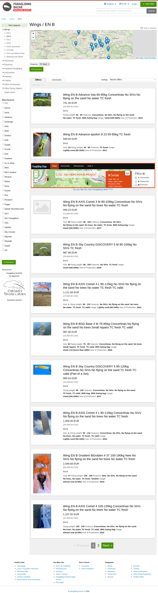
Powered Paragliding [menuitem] (13, 68)
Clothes (136, 569)
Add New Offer (22, 571)
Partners (59, 571)
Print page (60, 582)
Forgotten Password (30, 569)
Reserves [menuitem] (9, 64)
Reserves (111, 571)
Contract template (23, 577)
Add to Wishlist (148, 28)
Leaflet (139, 58)
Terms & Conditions (63, 566)
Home (3, 19)
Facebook (85, 566)
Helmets (136, 566)
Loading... (94, 45)
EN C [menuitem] (9, 40)
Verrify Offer (21, 574)
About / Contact (62, 574)
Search (152, 11)
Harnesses (112, 569)
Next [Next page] (106, 545)
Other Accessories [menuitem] (12, 84)
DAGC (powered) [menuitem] (13, 47)
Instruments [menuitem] (9, 72)
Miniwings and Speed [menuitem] (15, 57)
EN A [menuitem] (9, 33)
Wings (11, 19)
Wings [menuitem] (7, 29)
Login (134, 4)
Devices (111, 577)
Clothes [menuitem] (8, 80)
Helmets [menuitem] (8, 76)
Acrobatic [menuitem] (10, 50)
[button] (78, 32)
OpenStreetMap (150, 58)
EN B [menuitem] (9, 36)
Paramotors (112, 574)
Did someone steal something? (28, 580)
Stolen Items (10, 92)
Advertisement (61, 569)
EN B (20, 19)
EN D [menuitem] (9, 43)
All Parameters (9, 262)
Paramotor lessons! (14, 300)
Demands (56, 80)
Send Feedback (88, 569)
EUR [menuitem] (123, 4)
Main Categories (14, 25)
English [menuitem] (109, 4)
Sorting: (104, 80)
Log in (19, 569)
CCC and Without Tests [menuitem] (15, 53)
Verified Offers (138, 577)
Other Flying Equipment (142, 574)
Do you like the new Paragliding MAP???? (93, 189)
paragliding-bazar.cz (77, 591)
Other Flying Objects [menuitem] (13, 88)
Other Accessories (140, 571)
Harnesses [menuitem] (9, 61)
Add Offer (148, 4)
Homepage (21, 566)
